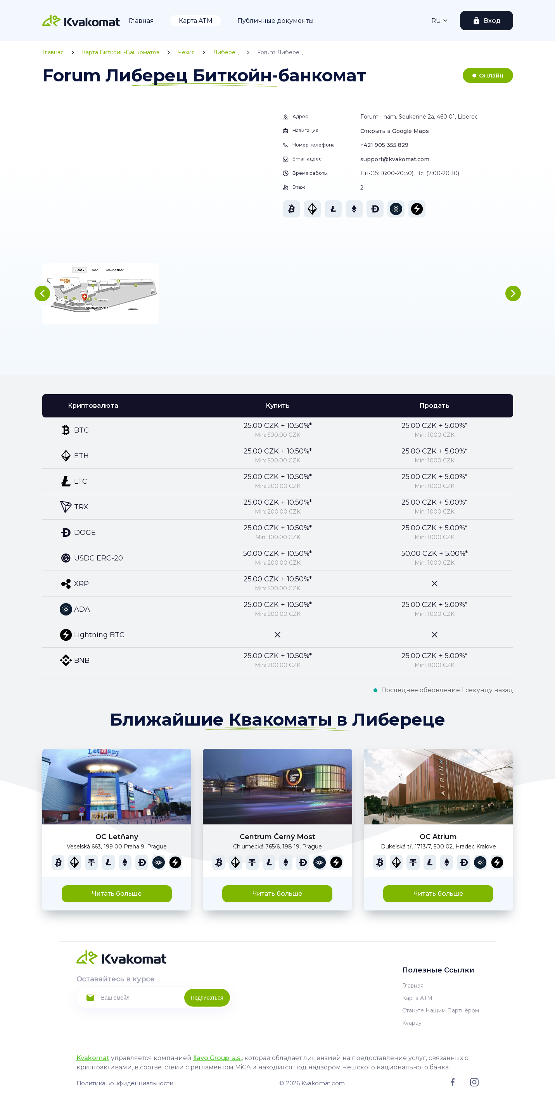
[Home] (81, 20)
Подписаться (207, 997)
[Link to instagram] (474, 1084)
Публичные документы (275, 20)
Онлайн (491, 75)
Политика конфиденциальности (124, 1083)
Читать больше (117, 893)
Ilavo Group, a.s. (217, 1058)
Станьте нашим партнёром (440, 1010)
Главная (141, 20)
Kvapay (412, 1022)
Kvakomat (92, 1058)
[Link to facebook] (453, 1084)
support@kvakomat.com (394, 159)
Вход (492, 20)
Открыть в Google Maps (394, 131)
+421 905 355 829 (384, 144)
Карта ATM (196, 20)
